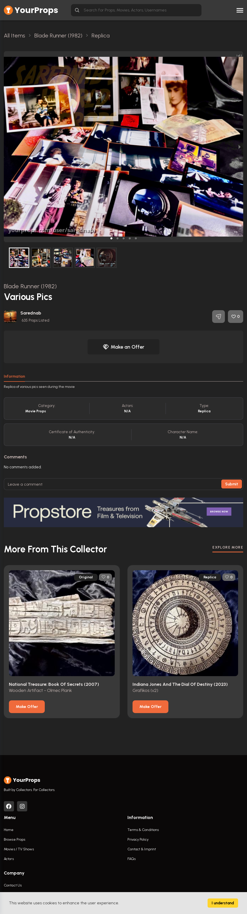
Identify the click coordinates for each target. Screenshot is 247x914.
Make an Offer (123, 347)
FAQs (131, 859)
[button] (111, 238)
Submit (231, 484)
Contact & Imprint (141, 849)
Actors (9, 859)
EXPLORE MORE (227, 547)
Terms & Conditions (143, 830)
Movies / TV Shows (19, 849)
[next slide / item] (239, 146)
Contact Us (13, 885)
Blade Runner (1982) (30, 286)
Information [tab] (14, 376)
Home (8, 830)
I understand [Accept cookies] (223, 903)
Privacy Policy (138, 839)
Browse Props (14, 839)
